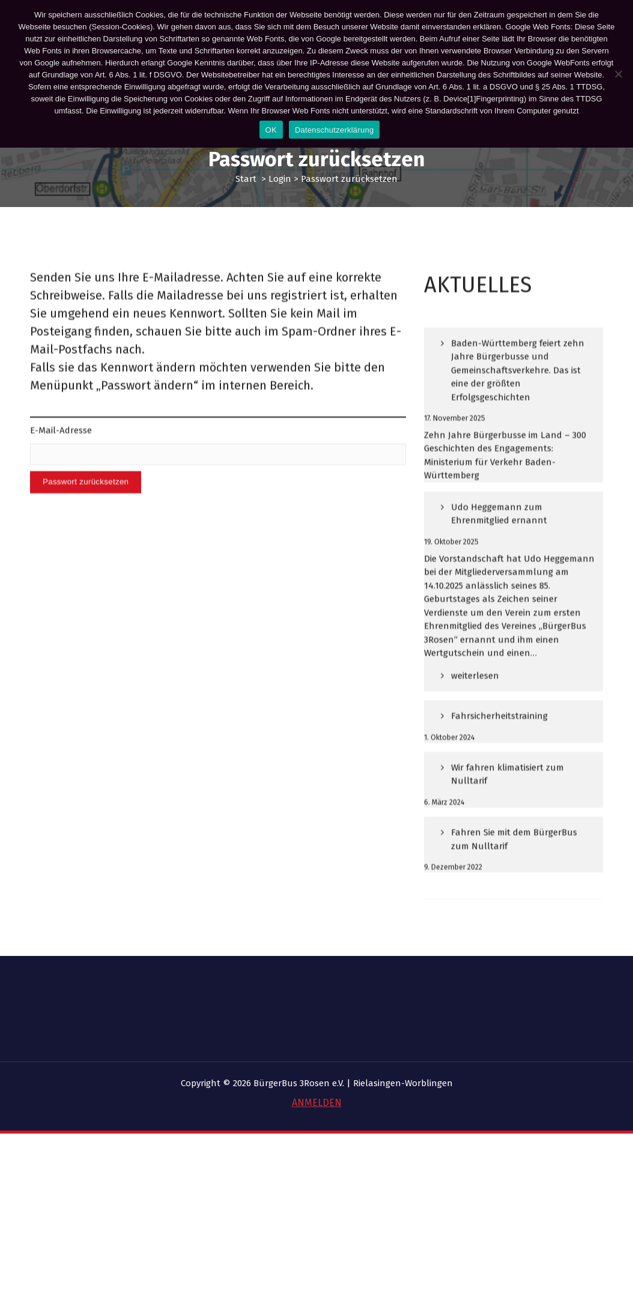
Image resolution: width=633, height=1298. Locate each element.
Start (245, 178)
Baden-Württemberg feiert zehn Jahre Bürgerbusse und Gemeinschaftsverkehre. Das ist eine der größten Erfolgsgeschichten (517, 411)
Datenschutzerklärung (334, 129)
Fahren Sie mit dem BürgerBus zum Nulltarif (514, 880)
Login (279, 178)
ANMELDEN (317, 1102)
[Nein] (618, 74)
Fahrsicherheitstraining (499, 756)
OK (271, 129)
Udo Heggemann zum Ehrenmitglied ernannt (499, 554)
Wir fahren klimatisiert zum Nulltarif (507, 815)
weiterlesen (474, 721)
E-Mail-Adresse (61, 458)
